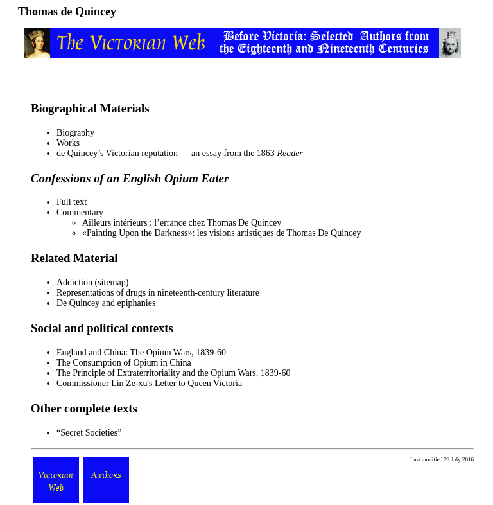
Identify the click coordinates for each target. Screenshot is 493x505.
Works (68, 143)
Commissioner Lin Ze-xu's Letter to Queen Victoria (149, 383)
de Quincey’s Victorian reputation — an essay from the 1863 (179, 153)
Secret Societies (88, 433)
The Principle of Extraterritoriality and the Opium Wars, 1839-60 (173, 373)
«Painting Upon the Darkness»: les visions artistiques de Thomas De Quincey (221, 233)
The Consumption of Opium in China (123, 363)
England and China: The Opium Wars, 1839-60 (141, 352)
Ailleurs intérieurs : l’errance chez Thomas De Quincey (181, 222)
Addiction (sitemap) (92, 282)
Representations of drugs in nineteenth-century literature (157, 292)
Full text (71, 202)
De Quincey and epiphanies (105, 303)
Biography (75, 132)
